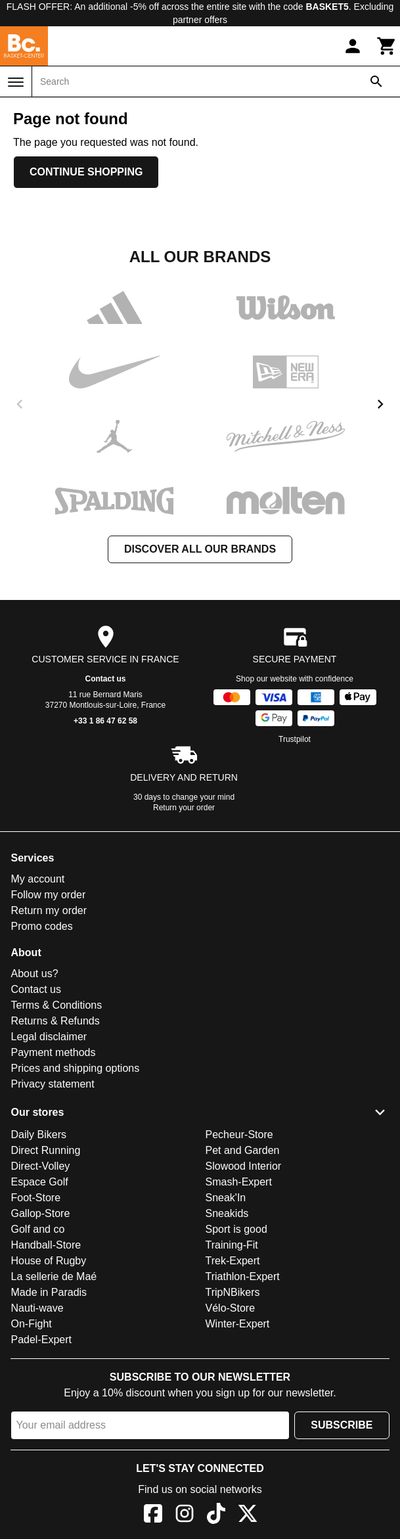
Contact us (105, 678)
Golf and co (38, 1229)
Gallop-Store (40, 1213)
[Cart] (386, 46)
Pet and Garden (243, 1150)
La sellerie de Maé (54, 1276)
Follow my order (48, 894)
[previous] (20, 404)
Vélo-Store (231, 1308)
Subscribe (341, 1425)
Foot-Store (36, 1197)
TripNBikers (233, 1292)
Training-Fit (232, 1245)
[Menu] (16, 82)
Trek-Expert (233, 1260)
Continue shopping (86, 171)
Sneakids (227, 1213)
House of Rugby (49, 1260)
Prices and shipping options (75, 1068)
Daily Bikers (38, 1134)
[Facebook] (153, 1515)
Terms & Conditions (56, 1005)
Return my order (49, 910)
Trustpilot (294, 739)
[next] (380, 404)
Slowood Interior (244, 1166)
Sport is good (236, 1229)
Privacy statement (53, 1084)
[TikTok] (216, 1515)
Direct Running (46, 1150)
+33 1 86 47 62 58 (105, 720)
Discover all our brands (200, 549)
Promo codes (42, 926)
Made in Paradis (49, 1292)
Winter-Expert (238, 1323)
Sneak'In (226, 1197)
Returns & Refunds (55, 1020)
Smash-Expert (239, 1181)
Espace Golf (39, 1181)
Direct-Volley (40, 1166)
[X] (247, 1515)
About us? (34, 973)
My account (38, 878)
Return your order (184, 807)
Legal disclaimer (49, 1036)
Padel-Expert (41, 1339)
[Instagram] (184, 1515)
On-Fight (31, 1323)
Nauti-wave (37, 1308)
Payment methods (53, 1052)
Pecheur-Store (239, 1134)
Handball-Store (46, 1245)
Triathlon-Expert (243, 1276)
